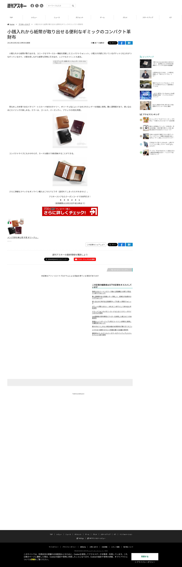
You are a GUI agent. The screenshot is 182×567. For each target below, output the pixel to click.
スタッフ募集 (115, 535)
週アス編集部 (99, 43)
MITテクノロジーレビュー (96, 527)
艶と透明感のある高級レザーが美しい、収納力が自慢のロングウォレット (111, 297)
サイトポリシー (54, 535)
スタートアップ (148, 17)
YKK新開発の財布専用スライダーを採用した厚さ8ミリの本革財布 (112, 317)
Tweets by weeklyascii (78, 394)
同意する (145, 556)
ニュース (57, 17)
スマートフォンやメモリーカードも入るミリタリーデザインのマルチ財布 (111, 312)
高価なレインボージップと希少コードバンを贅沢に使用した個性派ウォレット (111, 322)
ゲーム (102, 17)
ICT (171, 17)
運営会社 (83, 535)
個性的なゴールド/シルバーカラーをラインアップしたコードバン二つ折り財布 (112, 334)
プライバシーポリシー (69, 535)
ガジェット (79, 17)
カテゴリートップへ (119, 270)
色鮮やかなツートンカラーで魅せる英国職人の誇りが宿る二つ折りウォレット (111, 292)
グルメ (125, 17)
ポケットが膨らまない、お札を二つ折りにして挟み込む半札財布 (111, 307)
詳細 (33, 559)
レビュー (34, 17)
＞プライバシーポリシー (145, 562)
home (10, 24)
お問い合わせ (94, 535)
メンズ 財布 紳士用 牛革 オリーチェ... (22, 237)
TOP (11, 17)
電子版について (128, 535)
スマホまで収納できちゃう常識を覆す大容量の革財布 (110, 330)
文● (92, 43)
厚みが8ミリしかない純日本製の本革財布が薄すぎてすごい (112, 326)
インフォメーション (126, 523)
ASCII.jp (80, 527)
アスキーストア (24, 24)
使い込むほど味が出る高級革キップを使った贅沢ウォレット (111, 302)
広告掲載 (104, 535)
